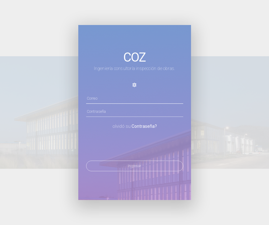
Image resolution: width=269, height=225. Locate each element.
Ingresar (134, 166)
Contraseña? (144, 126)
